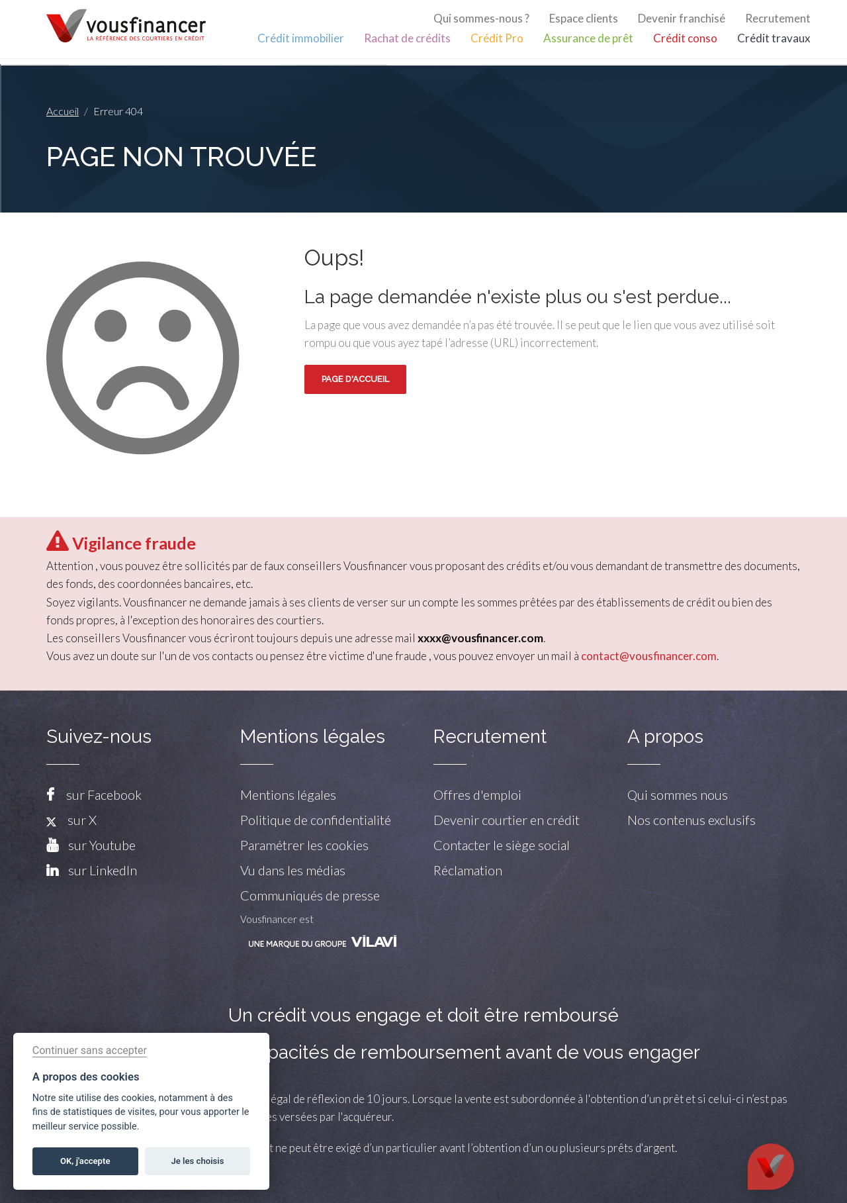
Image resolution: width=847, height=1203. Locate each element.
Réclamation (467, 870)
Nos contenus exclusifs (691, 820)
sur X (71, 820)
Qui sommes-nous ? (481, 18)
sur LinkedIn (102, 870)
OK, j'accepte (85, 1161)
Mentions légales (288, 794)
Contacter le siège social (501, 845)
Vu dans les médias (292, 870)
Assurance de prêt (588, 38)
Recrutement (778, 18)
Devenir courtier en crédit (506, 820)
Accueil (62, 111)
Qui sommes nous (677, 794)
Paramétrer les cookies (304, 845)
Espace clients (583, 18)
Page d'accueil (355, 379)
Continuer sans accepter (89, 1050)
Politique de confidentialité (315, 820)
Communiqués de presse (310, 895)
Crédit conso (685, 38)
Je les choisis (197, 1161)
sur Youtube (102, 845)
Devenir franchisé (681, 18)
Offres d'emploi (477, 794)
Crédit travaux (774, 38)
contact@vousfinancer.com (649, 656)
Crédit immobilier (300, 38)
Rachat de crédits (407, 38)
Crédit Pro (496, 38)
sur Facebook (104, 794)
